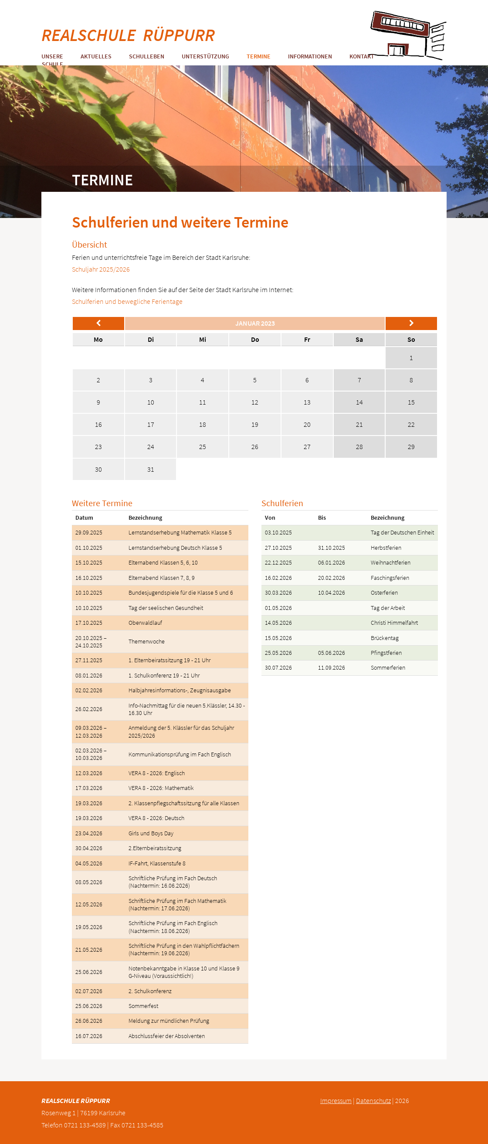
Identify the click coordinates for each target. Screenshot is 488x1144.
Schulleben (146, 56)
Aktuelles (96, 56)
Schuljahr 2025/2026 (101, 269)
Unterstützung (205, 56)
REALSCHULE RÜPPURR (128, 35)
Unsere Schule (52, 60)
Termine (259, 56)
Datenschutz (373, 1100)
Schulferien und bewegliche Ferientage (127, 301)
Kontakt (361, 56)
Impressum (336, 1100)
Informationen (310, 56)
